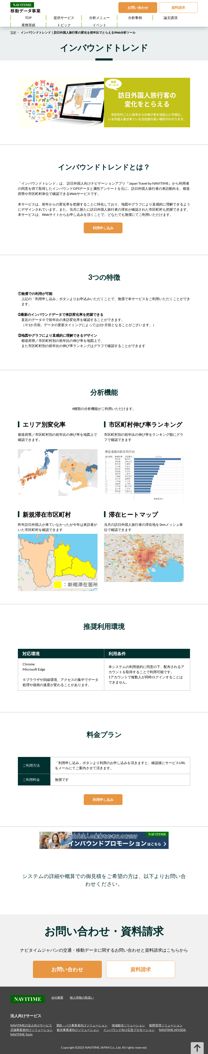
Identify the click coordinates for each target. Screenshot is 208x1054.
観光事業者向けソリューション (78, 1030)
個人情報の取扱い (82, 997)
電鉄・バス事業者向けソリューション (81, 1025)
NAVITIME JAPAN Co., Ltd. (103, 1047)
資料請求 (178, 7)
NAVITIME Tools (21, 1034)
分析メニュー (99, 18)
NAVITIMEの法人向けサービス (31, 1025)
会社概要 (57, 997)
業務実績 (28, 25)
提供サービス (64, 18)
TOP (28, 18)
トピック (64, 25)
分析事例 (135, 18)
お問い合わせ (137, 7)
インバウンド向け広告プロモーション (129, 1030)
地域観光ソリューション (128, 1025)
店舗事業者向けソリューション (31, 1030)
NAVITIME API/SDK (172, 1030)
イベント (99, 25)
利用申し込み (103, 228)
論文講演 (170, 18)
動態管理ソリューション (165, 1025)
